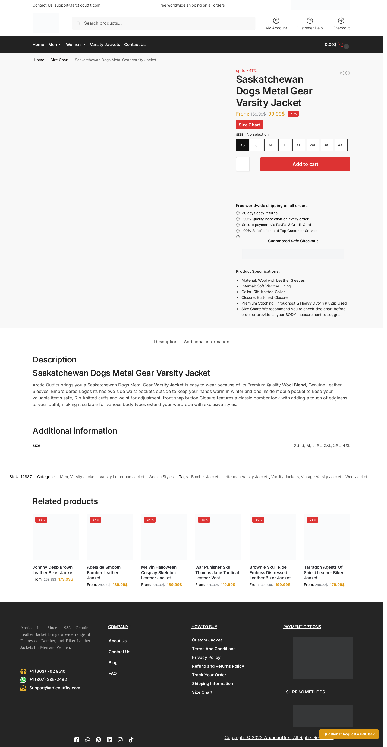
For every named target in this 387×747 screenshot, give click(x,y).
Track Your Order (209, 674)
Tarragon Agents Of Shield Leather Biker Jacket (324, 572)
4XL (341, 144)
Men (64, 476)
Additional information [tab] (206, 341)
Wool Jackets (357, 476)
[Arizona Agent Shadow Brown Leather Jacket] (342, 72)
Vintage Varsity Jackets (322, 476)
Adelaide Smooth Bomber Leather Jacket (104, 572)
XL (299, 144)
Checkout (341, 23)
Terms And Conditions (213, 648)
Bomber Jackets (205, 476)
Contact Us (119, 651)
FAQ (113, 673)
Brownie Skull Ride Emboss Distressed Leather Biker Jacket (270, 572)
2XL (313, 144)
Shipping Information (212, 683)
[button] (337, 44)
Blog (113, 662)
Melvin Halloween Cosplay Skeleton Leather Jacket (159, 572)
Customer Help (310, 23)
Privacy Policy (206, 657)
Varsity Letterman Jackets (123, 476)
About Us (118, 640)
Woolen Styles (161, 476)
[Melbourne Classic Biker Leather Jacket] (347, 72)
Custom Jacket (207, 639)
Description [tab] (165, 341)
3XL (327, 144)
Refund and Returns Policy (218, 665)
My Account (276, 23)
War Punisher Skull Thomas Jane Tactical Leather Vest (217, 572)
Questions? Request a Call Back (349, 734)
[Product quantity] (243, 164)
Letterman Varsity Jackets (245, 476)
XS (242, 144)
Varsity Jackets (83, 476)
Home (39, 59)
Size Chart (59, 59)
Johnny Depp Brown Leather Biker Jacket (53, 569)
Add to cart (305, 164)
